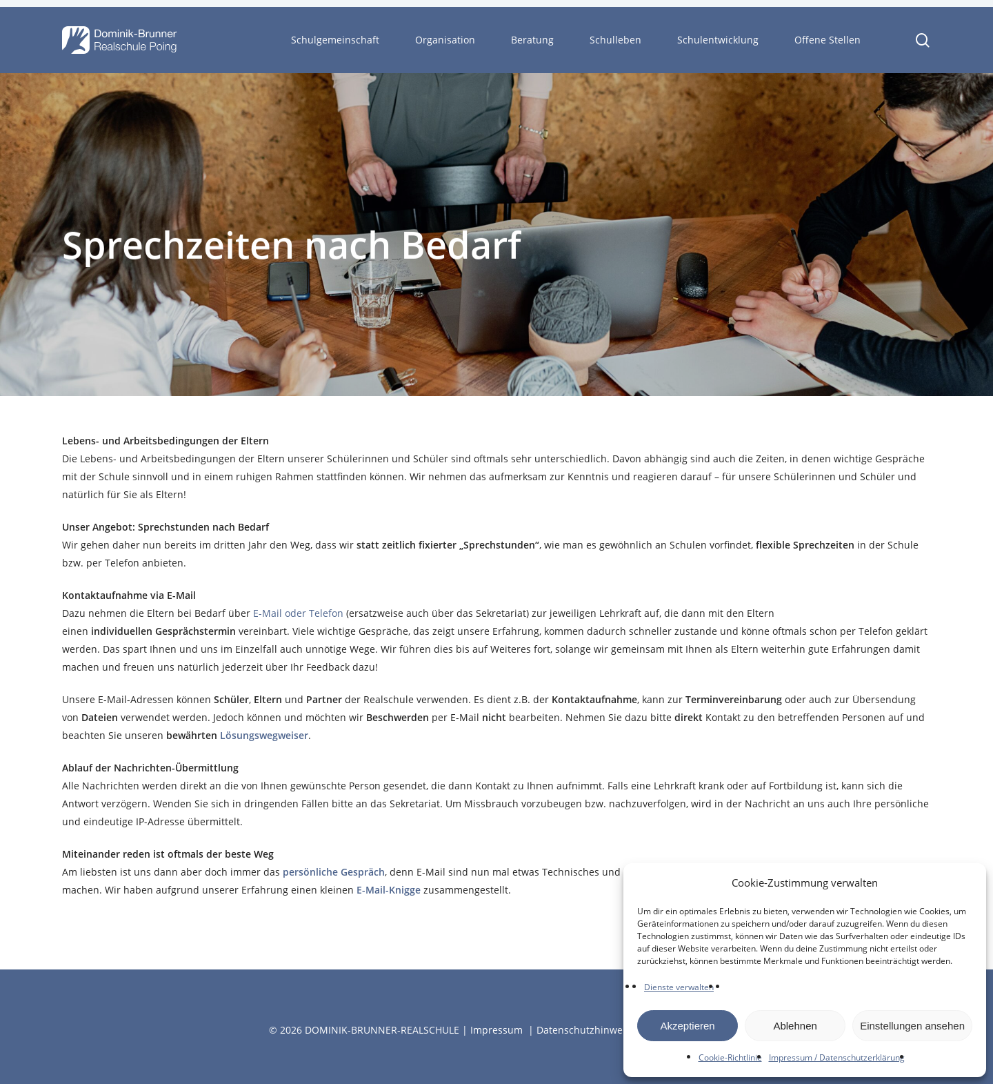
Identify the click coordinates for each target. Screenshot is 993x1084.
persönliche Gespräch (334, 871)
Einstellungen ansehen (912, 1026)
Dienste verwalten (679, 987)
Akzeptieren (687, 1026)
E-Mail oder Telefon (298, 613)
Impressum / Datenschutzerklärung (837, 1057)
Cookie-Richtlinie (730, 1057)
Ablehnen (794, 1026)
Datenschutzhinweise (586, 1029)
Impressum (496, 1029)
